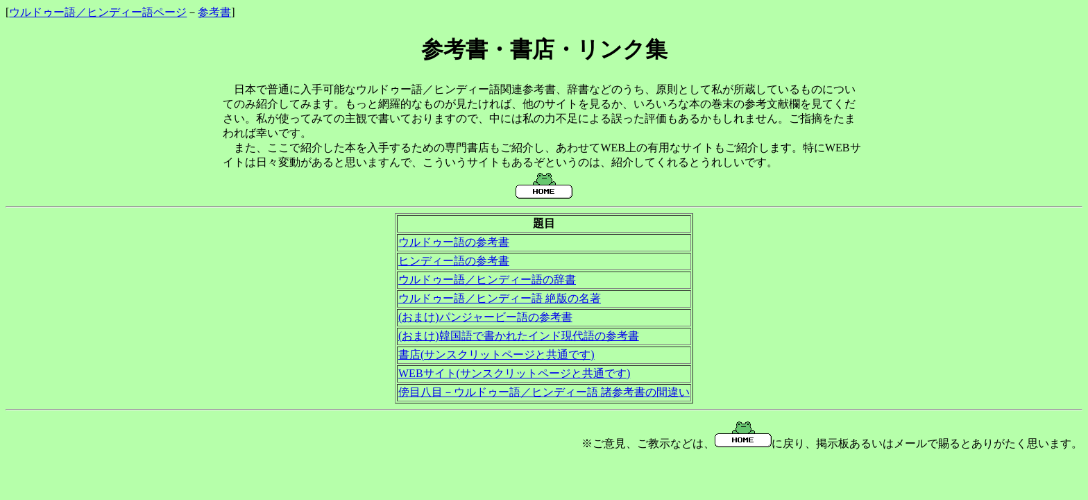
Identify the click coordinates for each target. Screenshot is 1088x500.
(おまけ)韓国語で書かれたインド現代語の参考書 (518, 336)
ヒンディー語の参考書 (453, 261)
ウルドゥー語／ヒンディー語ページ (98, 12)
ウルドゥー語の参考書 (453, 242)
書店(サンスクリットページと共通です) (496, 354)
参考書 (214, 12)
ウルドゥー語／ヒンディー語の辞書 (487, 279)
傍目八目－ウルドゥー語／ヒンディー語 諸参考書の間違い (544, 392)
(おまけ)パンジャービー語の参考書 (485, 317)
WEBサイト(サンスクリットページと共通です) (514, 373)
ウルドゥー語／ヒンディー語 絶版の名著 (499, 298)
